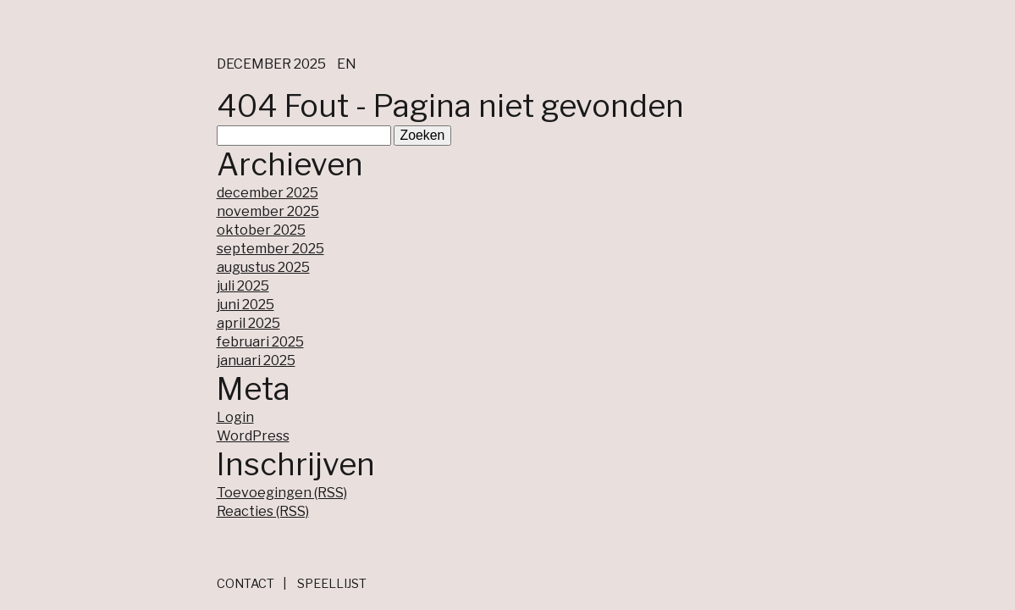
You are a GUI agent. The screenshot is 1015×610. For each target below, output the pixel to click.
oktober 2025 (261, 230)
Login (235, 417)
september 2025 (270, 249)
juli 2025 (243, 286)
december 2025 (267, 193)
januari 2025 (256, 360)
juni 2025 (245, 305)
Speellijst (332, 583)
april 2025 (248, 323)
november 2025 (268, 211)
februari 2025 (260, 342)
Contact (245, 583)
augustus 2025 (263, 267)
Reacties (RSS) (263, 511)
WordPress (253, 436)
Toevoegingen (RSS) (282, 493)
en (346, 64)
